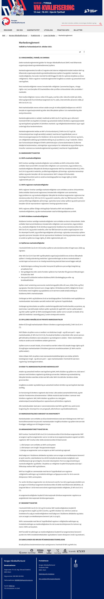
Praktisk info (63, 30)
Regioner (8, 30)
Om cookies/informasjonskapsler (49, 579)
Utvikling (48, 30)
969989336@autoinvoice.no (24, 580)
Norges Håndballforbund (18, 35)
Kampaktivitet (33, 30)
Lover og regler (49, 35)
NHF (3, 35)
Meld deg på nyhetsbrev (46, 574)
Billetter (78, 30)
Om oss (20, 30)
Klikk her (12, 586)
